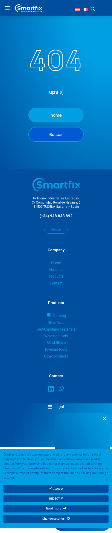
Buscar (56, 134)
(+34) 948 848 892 (56, 215)
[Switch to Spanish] (77, 10)
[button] (56, 406)
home (56, 115)
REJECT (56, 498)
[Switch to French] (85, 10)
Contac (56, 229)
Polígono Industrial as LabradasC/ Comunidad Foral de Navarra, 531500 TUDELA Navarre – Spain (56, 202)
